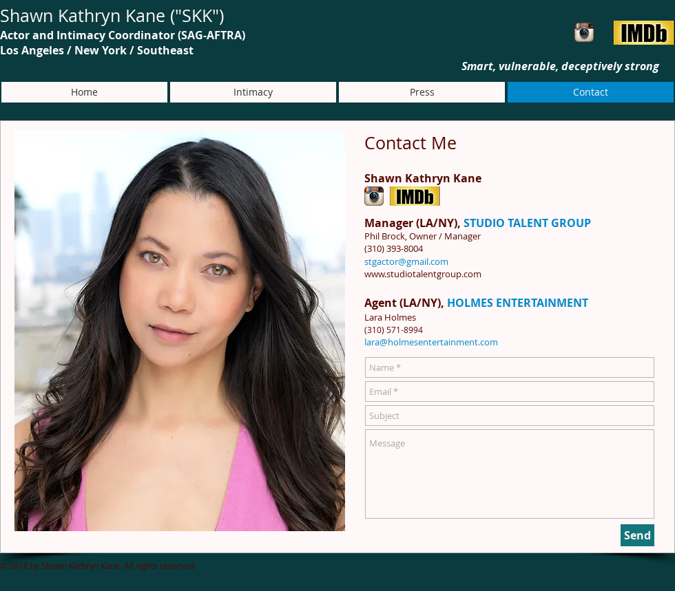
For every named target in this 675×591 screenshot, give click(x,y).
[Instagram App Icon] (584, 32)
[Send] (637, 535)
